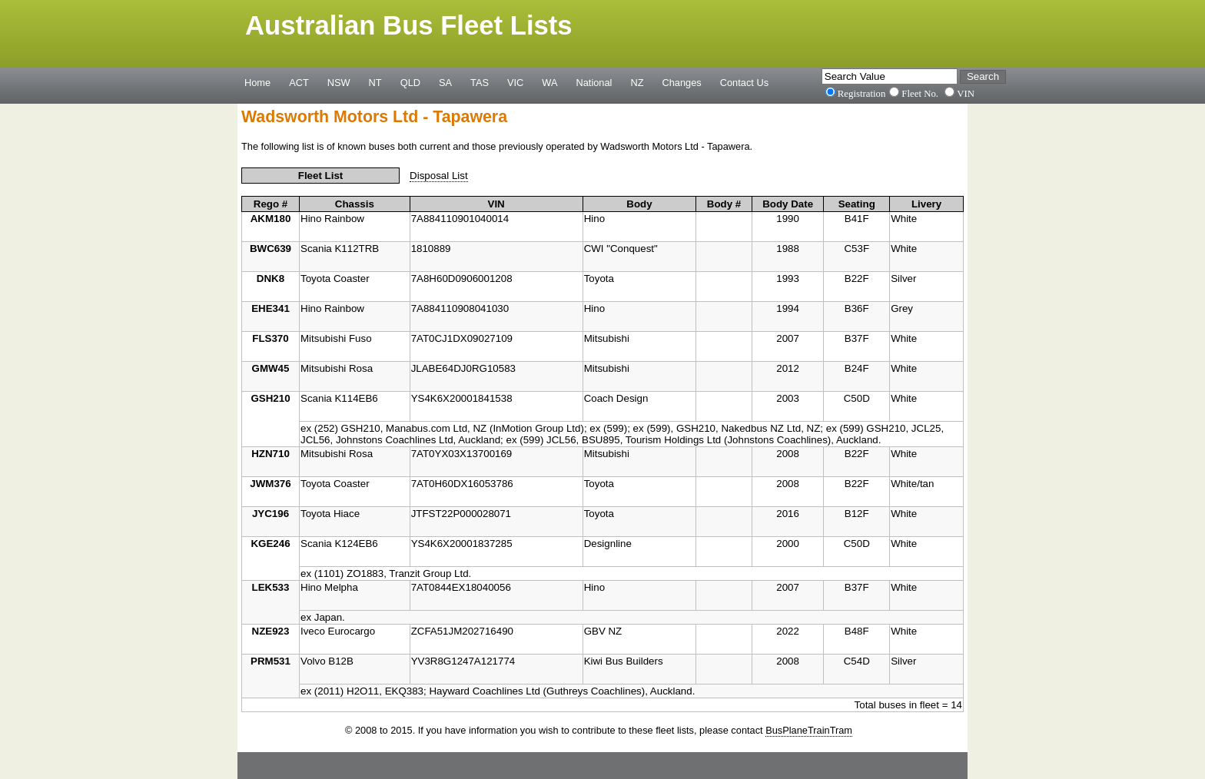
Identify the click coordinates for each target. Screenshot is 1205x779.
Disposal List (439, 175)
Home (257, 82)
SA (445, 82)
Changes (682, 82)
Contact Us (744, 82)
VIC (515, 82)
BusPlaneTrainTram (808, 730)
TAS (479, 82)
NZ (636, 82)
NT (375, 82)
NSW (338, 82)
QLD (410, 82)
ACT (299, 82)
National (594, 82)
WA (549, 82)
